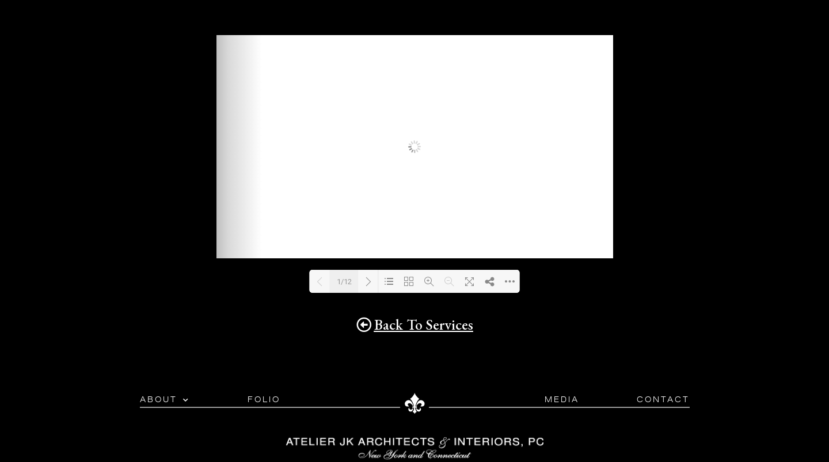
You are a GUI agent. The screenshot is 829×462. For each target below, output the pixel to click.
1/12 (344, 281)
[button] (415, 324)
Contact (663, 399)
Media (562, 399)
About (165, 400)
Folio (264, 399)
